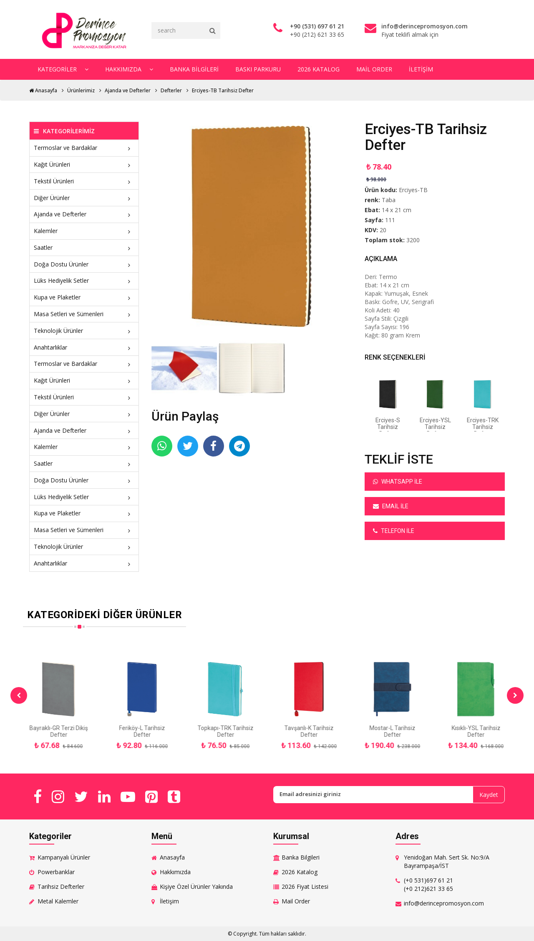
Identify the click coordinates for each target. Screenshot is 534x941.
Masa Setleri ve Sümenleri (84, 314)
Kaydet (488, 795)
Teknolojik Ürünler (84, 331)
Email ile (390, 506)
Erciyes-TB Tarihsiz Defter (223, 90)
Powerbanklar (56, 872)
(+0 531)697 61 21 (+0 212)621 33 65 (428, 884)
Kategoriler (63, 69)
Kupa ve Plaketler (84, 297)
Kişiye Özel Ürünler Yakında (196, 886)
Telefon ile (393, 531)
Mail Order (374, 69)
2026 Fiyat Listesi (305, 886)
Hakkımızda (129, 69)
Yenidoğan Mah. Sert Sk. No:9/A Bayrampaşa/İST (446, 861)
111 (390, 220)
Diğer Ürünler (84, 198)
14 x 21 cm (396, 210)
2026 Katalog (318, 69)
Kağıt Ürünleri (84, 164)
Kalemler (84, 231)
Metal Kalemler (58, 901)
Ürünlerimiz (81, 90)
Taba (388, 200)
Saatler (84, 247)
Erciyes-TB (413, 190)
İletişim (421, 69)
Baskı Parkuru (258, 69)
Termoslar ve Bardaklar (84, 148)
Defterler (171, 90)
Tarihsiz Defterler (61, 886)
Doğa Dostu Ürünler (84, 264)
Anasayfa (43, 90)
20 (383, 230)
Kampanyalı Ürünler (64, 857)
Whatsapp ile (397, 481)
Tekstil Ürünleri (84, 181)
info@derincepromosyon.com (444, 903)
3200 (413, 240)
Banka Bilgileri (194, 69)
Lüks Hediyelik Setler (84, 280)
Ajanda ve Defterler (128, 90)
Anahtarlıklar (84, 347)
